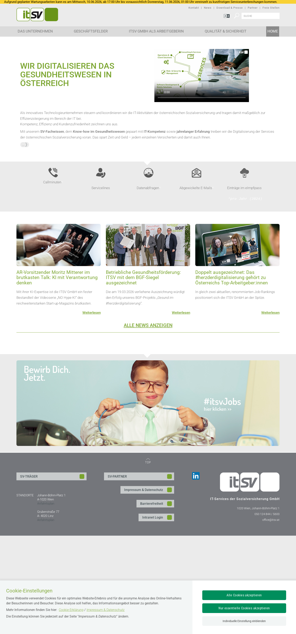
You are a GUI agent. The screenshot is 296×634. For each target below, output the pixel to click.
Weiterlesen (91, 411)
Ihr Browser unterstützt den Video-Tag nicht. (201, 174)
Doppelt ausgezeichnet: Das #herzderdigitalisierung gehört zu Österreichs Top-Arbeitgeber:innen (231, 376)
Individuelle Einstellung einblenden (244, 621)
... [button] (24, 243)
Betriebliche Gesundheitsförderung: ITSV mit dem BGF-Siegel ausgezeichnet (143, 376)
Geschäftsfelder (91, 31)
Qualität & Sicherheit (225, 31)
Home (272, 31)
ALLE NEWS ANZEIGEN (148, 424)
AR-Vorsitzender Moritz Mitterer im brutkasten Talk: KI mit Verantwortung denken (57, 376)
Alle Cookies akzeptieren (244, 595)
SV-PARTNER (117, 575)
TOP (148, 560)
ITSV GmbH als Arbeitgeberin (156, 31)
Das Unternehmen (35, 31)
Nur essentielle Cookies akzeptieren (244, 608)
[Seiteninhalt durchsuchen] (261, 16)
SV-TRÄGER (29, 575)
